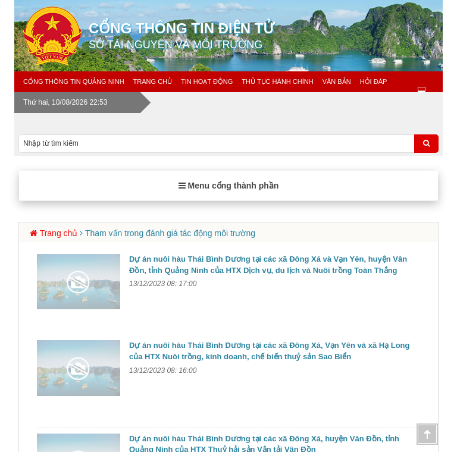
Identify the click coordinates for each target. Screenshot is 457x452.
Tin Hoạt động (207, 81)
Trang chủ (152, 81)
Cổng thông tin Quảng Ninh (73, 81)
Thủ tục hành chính (277, 81)
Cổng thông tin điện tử (270, 35)
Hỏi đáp (373, 81)
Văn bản (337, 81)
